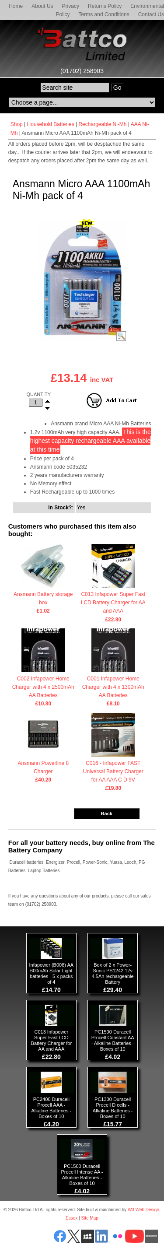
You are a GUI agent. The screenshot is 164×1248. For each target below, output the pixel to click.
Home (16, 6)
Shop (16, 124)
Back (106, 813)
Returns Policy (105, 6)
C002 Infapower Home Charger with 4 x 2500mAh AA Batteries (43, 687)
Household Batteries (50, 124)
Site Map (89, 1218)
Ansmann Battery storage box (43, 599)
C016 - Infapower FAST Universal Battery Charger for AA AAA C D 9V (113, 772)
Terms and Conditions (104, 14)
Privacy (70, 6)
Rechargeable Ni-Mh (102, 124)
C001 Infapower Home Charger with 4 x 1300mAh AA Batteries (113, 687)
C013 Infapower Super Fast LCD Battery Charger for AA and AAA (113, 603)
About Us (42, 6)
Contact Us (151, 14)
